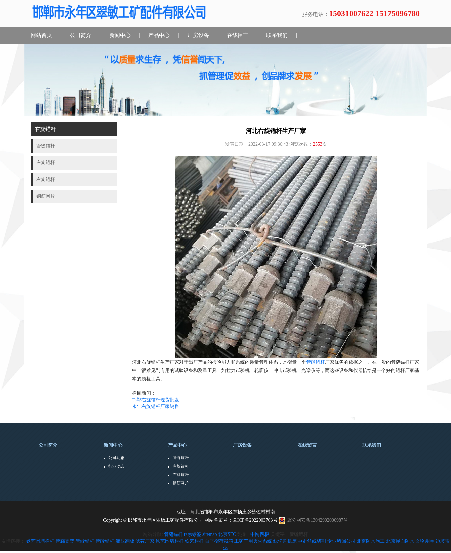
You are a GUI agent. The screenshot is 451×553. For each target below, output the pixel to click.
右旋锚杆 (181, 474)
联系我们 (277, 35)
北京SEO (227, 534)
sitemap (209, 534)
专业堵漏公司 (341, 541)
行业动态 (116, 466)
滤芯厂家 (144, 541)
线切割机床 (285, 541)
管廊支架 (64, 541)
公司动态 (116, 457)
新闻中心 (120, 35)
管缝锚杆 (315, 362)
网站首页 (41, 35)
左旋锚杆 (181, 466)
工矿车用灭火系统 (253, 541)
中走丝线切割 (312, 541)
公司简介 (80, 35)
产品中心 (159, 35)
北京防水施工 (371, 541)
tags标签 (192, 534)
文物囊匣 (424, 541)
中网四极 (259, 534)
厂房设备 (198, 35)
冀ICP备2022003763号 (255, 520)
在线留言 (237, 35)
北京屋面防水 (400, 541)
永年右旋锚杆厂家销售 (155, 406)
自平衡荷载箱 (219, 541)
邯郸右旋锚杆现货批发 (155, 399)
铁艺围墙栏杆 (40, 541)
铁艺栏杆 (194, 541)
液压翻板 (125, 541)
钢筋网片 (181, 483)
